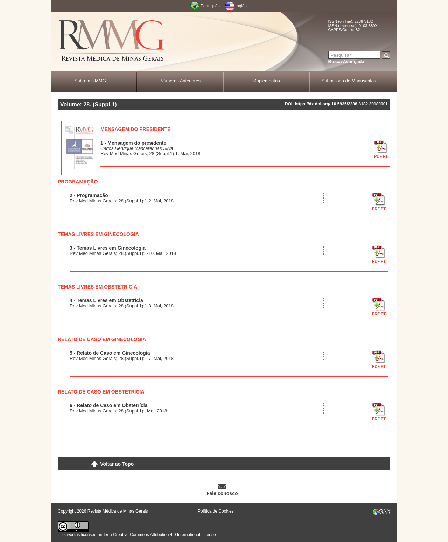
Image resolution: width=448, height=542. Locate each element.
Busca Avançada (346, 61)
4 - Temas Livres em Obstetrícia (106, 300)
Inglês (241, 6)
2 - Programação (89, 195)
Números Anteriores (180, 80)
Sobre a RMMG (90, 80)
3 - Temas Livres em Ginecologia (108, 248)
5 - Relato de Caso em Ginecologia (110, 353)
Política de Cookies (216, 511)
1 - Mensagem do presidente (133, 143)
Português (210, 6)
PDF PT (381, 156)
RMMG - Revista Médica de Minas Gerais (112, 42)
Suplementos (266, 80)
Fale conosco (222, 493)
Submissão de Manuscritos (349, 80)
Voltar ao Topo (117, 464)
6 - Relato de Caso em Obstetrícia (109, 405)
